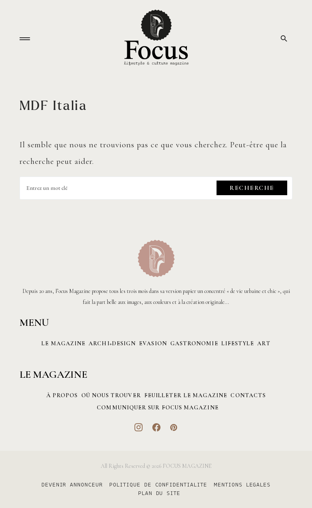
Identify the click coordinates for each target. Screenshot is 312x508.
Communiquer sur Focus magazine (157, 407)
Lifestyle (237, 343)
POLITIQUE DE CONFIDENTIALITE (158, 485)
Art (263, 343)
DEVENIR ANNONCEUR (72, 485)
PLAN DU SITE (159, 493)
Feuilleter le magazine (186, 395)
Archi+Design (112, 343)
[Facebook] (156, 427)
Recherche (252, 188)
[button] (25, 38)
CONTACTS (248, 395)
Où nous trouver (111, 395)
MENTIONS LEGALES (242, 485)
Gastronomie (194, 343)
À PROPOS (62, 395)
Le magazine (63, 343)
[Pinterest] (174, 427)
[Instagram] (138, 427)
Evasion (153, 343)
